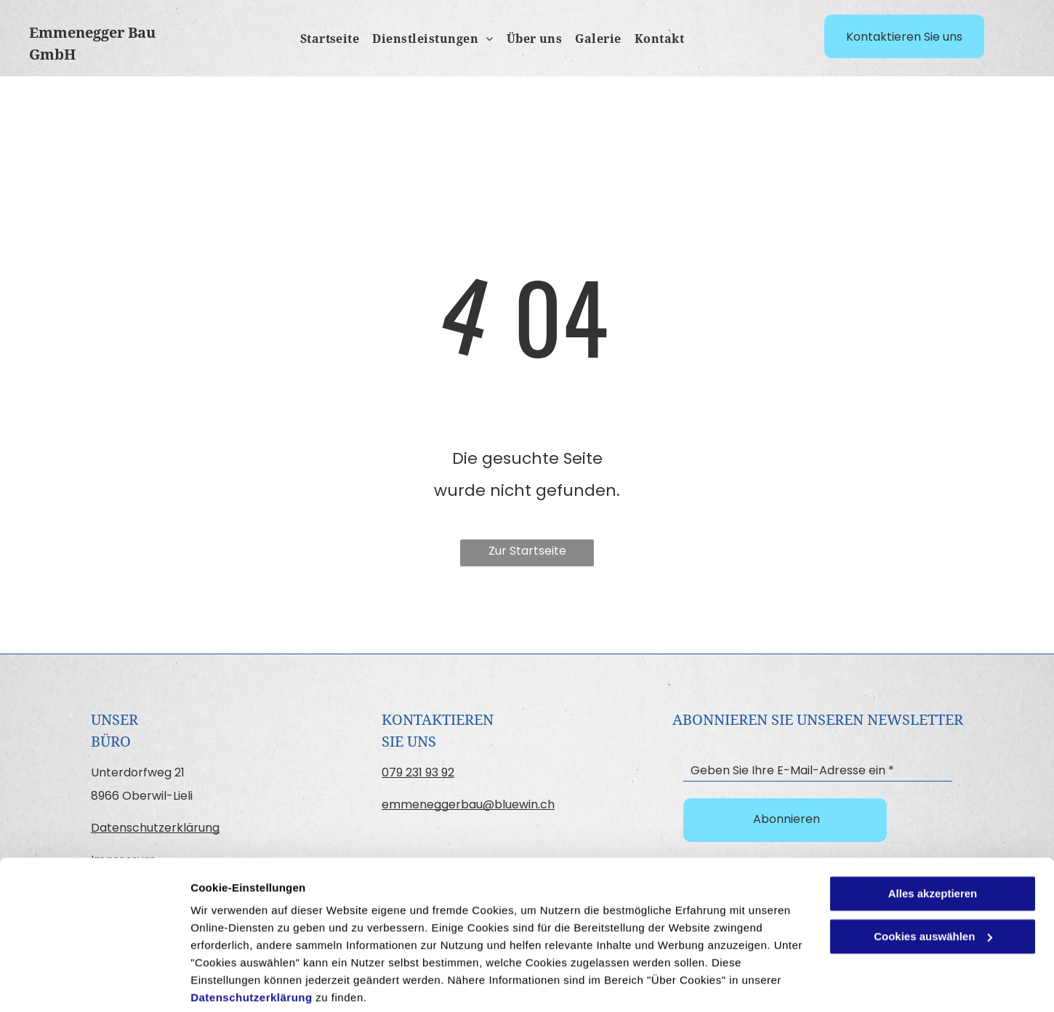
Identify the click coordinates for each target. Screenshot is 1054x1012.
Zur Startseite (527, 550)
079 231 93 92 (418, 772)
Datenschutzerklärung (251, 943)
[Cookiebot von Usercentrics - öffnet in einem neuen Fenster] (94, 984)
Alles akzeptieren (933, 839)
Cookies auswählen (241, 983)
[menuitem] (323, 39)
